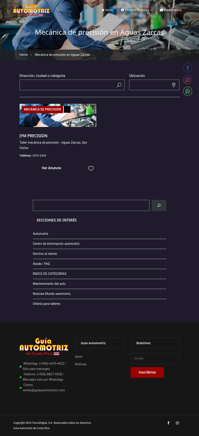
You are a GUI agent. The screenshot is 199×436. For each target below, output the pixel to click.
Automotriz (40, 233)
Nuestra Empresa (135, 10)
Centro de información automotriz (56, 243)
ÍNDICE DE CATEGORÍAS (49, 273)
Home (24, 54)
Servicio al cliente (45, 253)
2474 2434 (39, 155)
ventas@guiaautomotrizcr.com (44, 390)
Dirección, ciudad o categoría (42, 76)
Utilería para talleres (46, 303)
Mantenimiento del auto (49, 283)
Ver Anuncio (51, 168)
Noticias (80, 364)
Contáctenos (171, 10)
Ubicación (137, 76)
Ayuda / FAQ (41, 263)
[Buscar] (159, 205)
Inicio (107, 10)
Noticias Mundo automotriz (52, 293)
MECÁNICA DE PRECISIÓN (42, 109)
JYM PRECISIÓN (34, 135)
